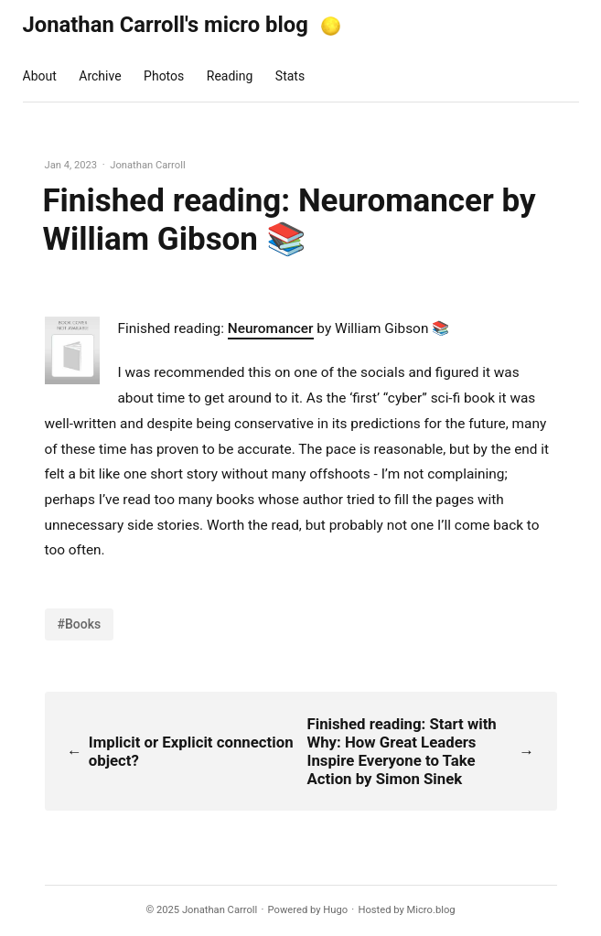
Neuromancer (271, 328)
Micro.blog (431, 910)
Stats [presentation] (290, 76)
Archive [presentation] (100, 76)
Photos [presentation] (164, 76)
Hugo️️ (335, 910)
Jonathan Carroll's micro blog (165, 25)
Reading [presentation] (230, 76)
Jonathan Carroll (219, 910)
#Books (80, 624)
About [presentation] (40, 76)
